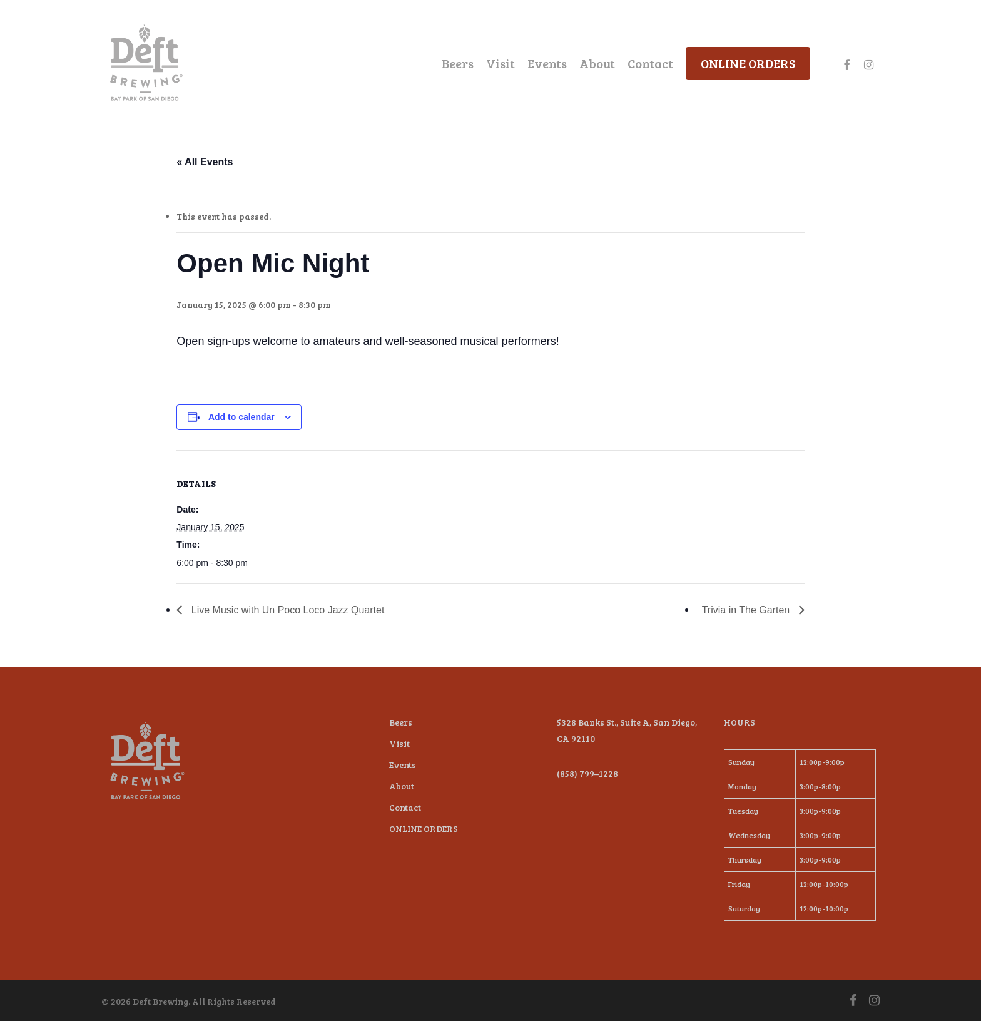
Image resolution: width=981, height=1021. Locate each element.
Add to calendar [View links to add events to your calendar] (241, 417)
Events (402, 765)
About (401, 786)
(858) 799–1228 (587, 773)
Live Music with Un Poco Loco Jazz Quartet (286, 610)
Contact (405, 807)
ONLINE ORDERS (423, 828)
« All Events (204, 161)
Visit (399, 743)
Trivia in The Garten (747, 610)
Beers (400, 722)
